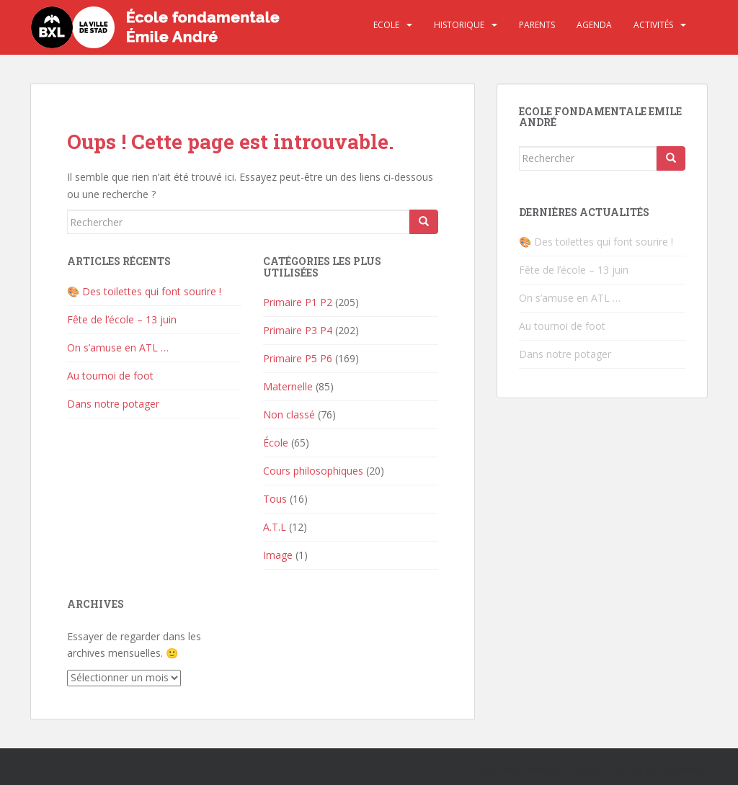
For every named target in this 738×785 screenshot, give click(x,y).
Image (278, 555)
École (275, 442)
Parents (537, 25)
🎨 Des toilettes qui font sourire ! (144, 291)
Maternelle (288, 386)
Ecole (386, 25)
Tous (275, 499)
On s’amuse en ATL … (118, 347)
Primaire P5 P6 (297, 358)
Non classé (289, 414)
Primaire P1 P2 (297, 302)
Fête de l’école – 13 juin (122, 319)
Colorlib (586, 770)
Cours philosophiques (313, 470)
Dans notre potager (113, 404)
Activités (653, 25)
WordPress (685, 770)
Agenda (594, 25)
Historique (459, 25)
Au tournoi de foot (110, 375)
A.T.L (274, 527)
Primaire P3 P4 (297, 330)
